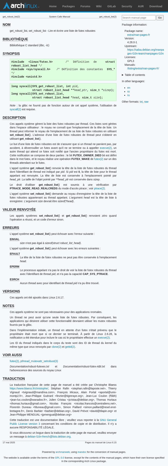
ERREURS (11, 228)
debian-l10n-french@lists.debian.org (48, 436)
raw (146, 101)
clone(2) (56, 346)
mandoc (82, 452)
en (128, 87)
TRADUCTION (14, 379)
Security (127, 6)
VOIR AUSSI (12, 355)
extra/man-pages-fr (138, 34)
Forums (85, 6)
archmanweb (63, 452)
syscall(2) (15, 109)
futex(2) (98, 158)
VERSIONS (11, 291)
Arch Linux (21, 6)
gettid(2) (70, 346)
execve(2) (106, 147)
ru (128, 95)
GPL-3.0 (59, 457)
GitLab (111, 6)
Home (53, 6)
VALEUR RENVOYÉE (19, 210)
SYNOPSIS (11, 54)
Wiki (99, 6)
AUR (141, 6)
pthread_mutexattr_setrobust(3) (39, 361)
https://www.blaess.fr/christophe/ (29, 388)
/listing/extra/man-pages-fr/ (143, 68)
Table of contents (135, 74)
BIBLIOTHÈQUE (15, 39)
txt (141, 101)
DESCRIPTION (14, 118)
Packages (68, 6)
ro (128, 91)
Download (155, 6)
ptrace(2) (99, 188)
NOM (7, 25)
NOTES (8, 306)
